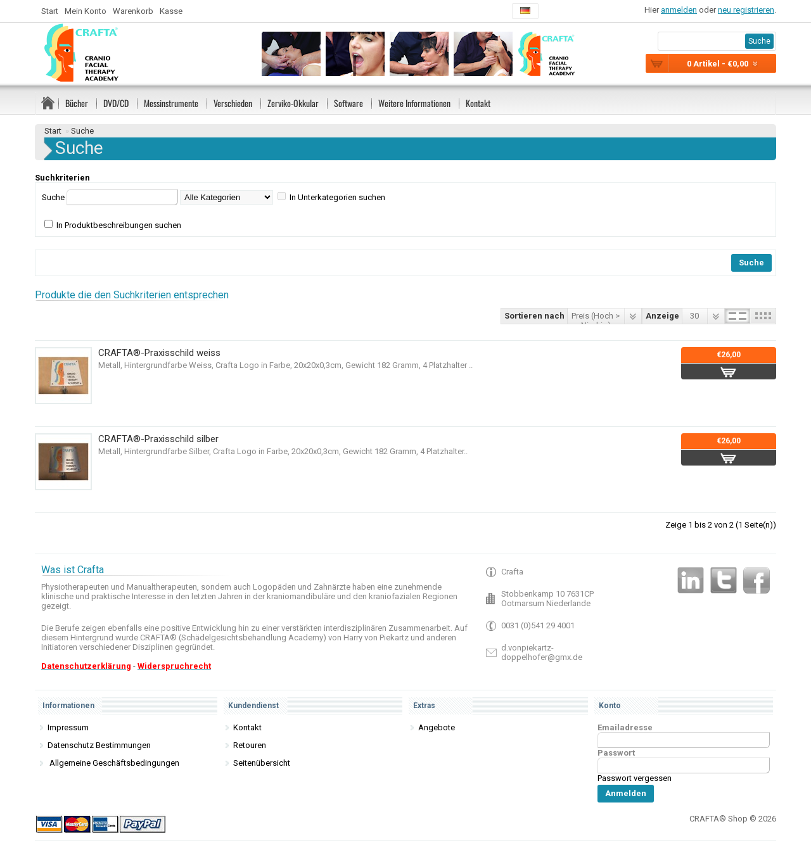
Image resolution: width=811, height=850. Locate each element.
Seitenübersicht (261, 763)
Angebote (436, 727)
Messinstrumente (171, 103)
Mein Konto (85, 11)
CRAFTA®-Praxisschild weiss (159, 352)
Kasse (171, 11)
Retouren (249, 745)
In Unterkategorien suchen (337, 197)
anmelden (679, 10)
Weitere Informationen (414, 103)
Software (348, 103)
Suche (82, 131)
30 (694, 315)
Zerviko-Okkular (293, 103)
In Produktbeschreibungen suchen (118, 225)
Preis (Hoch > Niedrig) (596, 317)
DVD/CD (116, 103)
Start (49, 11)
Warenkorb (133, 11)
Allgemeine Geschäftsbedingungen (113, 763)
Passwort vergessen (634, 778)
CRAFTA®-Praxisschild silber (158, 439)
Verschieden (233, 103)
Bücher (76, 103)
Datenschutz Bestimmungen (99, 745)
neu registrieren (746, 10)
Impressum (68, 727)
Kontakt (478, 103)
